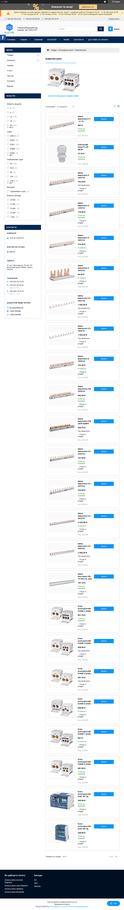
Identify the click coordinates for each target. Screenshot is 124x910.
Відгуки (10, 86)
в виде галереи (115, 107)
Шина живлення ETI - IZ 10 (84, 118)
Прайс (66, 40)
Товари (23, 40)
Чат (113, 903)
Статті (9, 71)
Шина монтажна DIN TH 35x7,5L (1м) (85, 576)
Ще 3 (11, 127)
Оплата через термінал (14, 889)
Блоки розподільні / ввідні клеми (63, 96)
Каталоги (51, 40)
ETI (35, 880)
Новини (10, 65)
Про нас (11, 46)
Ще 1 (11, 155)
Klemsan (37, 886)
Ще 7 (11, 183)
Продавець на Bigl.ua (62, 904)
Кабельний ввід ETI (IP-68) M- (83, 147)
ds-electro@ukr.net (16, 308)
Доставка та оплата (98, 40)
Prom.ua (74, 902)
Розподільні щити (66, 50)
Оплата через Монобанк (14, 892)
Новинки (38, 40)
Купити (104, 119)
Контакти (79, 40)
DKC (36, 883)
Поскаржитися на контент (59, 906)
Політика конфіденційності (78, 906)
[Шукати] (101, 28)
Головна (11, 40)
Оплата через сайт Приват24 (16, 885)
